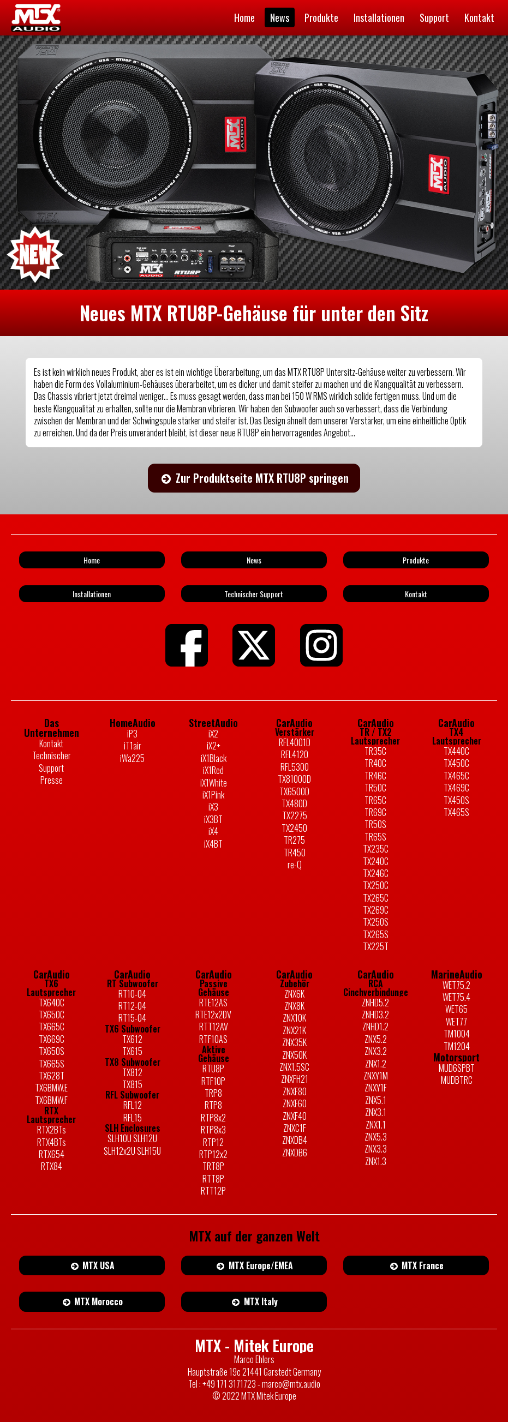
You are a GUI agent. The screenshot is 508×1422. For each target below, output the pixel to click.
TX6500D (294, 791)
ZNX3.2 (375, 1051)
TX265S (376, 934)
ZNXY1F (375, 1088)
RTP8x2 (213, 1118)
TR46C (375, 776)
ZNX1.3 (375, 1161)
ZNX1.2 (375, 1064)
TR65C (375, 800)
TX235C (376, 849)
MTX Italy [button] (254, 1301)
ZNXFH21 (294, 1079)
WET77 (456, 1022)
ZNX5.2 (375, 1039)
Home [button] (91, 560)
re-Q (295, 865)
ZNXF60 (295, 1103)
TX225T (376, 946)
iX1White (213, 783)
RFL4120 (294, 754)
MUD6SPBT (457, 1068)
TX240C (376, 861)
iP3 (132, 734)
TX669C (51, 1039)
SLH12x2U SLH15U (132, 1151)
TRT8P (213, 1166)
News (279, 17)
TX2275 (294, 815)
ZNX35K (294, 1042)
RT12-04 (132, 1006)
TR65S (375, 837)
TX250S (376, 922)
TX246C (376, 873)
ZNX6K (294, 994)
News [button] (254, 560)
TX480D (294, 803)
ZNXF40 (295, 1116)
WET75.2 (456, 985)
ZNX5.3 (375, 1137)
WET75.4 (456, 997)
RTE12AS (213, 1003)
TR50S (375, 824)
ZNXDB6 (294, 1153)
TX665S (51, 1064)
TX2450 (294, 828)
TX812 (132, 1072)
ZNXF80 (295, 1091)
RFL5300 (294, 767)
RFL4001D (294, 742)
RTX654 (51, 1154)
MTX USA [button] (92, 1265)
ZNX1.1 (376, 1125)
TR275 (294, 840)
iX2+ (213, 746)
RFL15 (132, 1118)
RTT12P (213, 1191)
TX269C (376, 910)
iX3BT (213, 819)
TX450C (456, 763)
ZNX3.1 (375, 1112)
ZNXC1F (294, 1128)
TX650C (51, 1015)
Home (244, 17)
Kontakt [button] (416, 593)
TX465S (456, 812)
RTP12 (213, 1142)
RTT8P (213, 1179)
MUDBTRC (457, 1080)
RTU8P (213, 1069)
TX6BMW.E (51, 1088)
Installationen (379, 17)
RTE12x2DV (213, 1015)
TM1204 (457, 1046)
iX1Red (213, 770)
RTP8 (213, 1105)
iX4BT (213, 844)
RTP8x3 (213, 1130)
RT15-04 (132, 1018)
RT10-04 (132, 994)
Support (434, 17)
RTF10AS (213, 1039)
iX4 (213, 831)
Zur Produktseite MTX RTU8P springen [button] (254, 478)
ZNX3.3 (375, 1149)
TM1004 (457, 1034)
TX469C (456, 788)
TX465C (456, 776)
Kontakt (479, 17)
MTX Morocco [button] (92, 1301)
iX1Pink (213, 795)
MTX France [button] (416, 1265)
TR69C (375, 812)
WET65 (456, 1009)
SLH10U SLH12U (132, 1138)
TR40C (375, 763)
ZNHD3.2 (375, 1015)
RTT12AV (213, 1027)
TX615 (132, 1051)
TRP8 (213, 1093)
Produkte (321, 17)
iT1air (132, 746)
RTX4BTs (51, 1142)
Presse (51, 780)
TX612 (132, 1039)
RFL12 (132, 1105)
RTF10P (213, 1081)
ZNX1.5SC (294, 1067)
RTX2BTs (51, 1130)
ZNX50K (294, 1055)
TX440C (456, 751)
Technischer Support (51, 761)
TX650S (51, 1051)
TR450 (295, 853)
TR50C (375, 788)
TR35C (375, 751)
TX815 (132, 1084)
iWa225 (132, 758)
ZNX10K (294, 1018)
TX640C (51, 1003)
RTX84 (51, 1166)
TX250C (376, 885)
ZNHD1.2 (375, 1027)
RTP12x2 (213, 1154)
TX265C (376, 898)
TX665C (51, 1027)
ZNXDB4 (294, 1140)
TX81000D (294, 779)
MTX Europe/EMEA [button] (254, 1265)
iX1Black (213, 758)
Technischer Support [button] (253, 593)
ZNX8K (294, 1006)
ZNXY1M (375, 1076)
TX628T (51, 1076)
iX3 (213, 807)
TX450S (456, 800)
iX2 (213, 734)
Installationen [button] (92, 593)
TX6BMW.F (51, 1100)
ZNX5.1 (375, 1100)
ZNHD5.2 (375, 1003)
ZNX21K (294, 1030)
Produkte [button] (416, 560)
